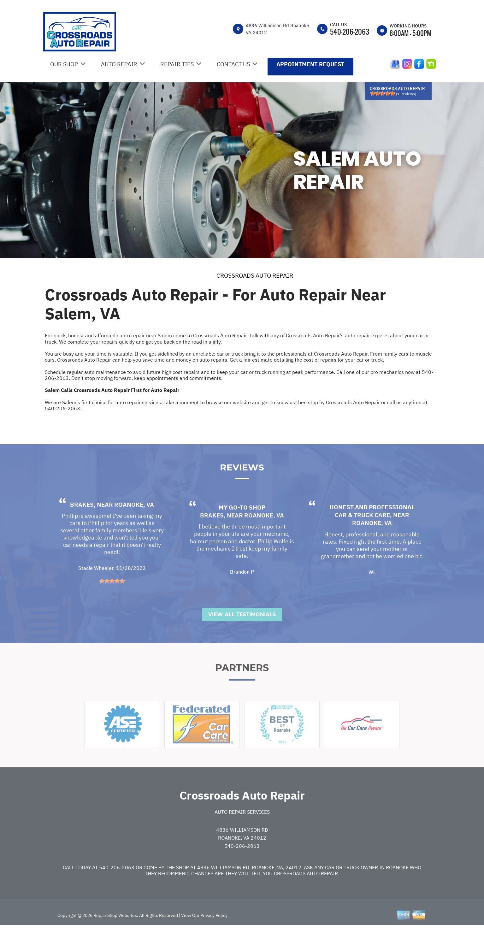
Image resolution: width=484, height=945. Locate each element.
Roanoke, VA (134, 522)
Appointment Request (310, 64)
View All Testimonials (242, 632)
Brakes (82, 522)
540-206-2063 (349, 32)
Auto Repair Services (242, 829)
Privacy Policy (213, 933)
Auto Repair (119, 64)
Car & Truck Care (362, 532)
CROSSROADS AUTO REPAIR (254, 275)
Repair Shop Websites (114, 933)
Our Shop (64, 64)
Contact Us (233, 64)
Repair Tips (177, 64)
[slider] (382, 93)
